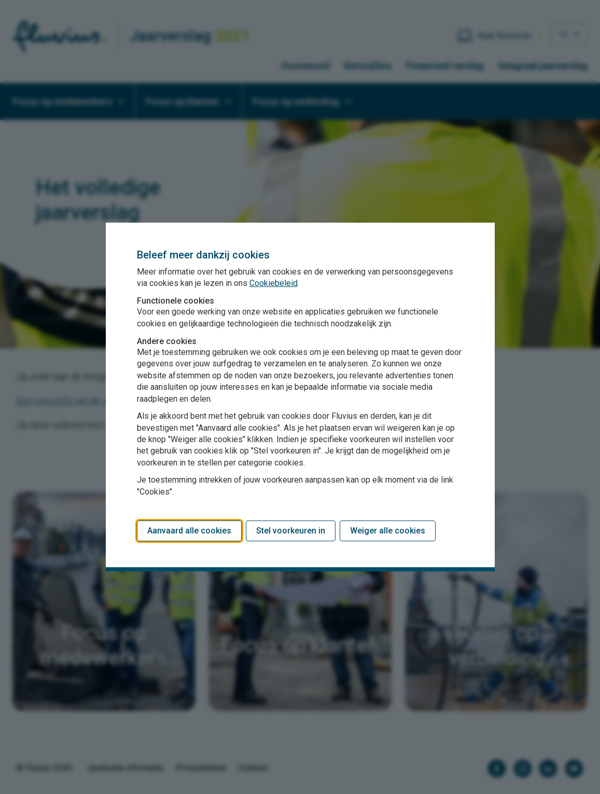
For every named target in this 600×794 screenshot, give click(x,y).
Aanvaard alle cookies (189, 531)
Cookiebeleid (273, 283)
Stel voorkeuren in (290, 531)
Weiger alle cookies (387, 531)
